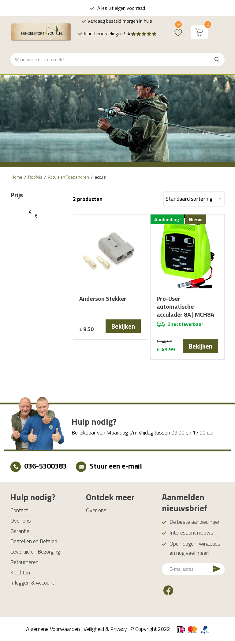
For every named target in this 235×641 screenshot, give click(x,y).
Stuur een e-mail (116, 465)
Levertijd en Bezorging (35, 551)
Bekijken (123, 326)
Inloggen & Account (32, 582)
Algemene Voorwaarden (53, 629)
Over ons (20, 520)
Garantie (19, 531)
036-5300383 (45, 465)
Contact (19, 510)
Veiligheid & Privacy (105, 629)
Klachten (20, 572)
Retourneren (24, 562)
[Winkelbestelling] (194, 199)
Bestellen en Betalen (33, 541)
